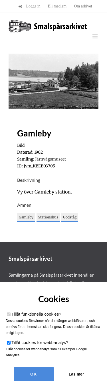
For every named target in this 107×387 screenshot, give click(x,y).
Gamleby (26, 217)
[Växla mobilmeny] (95, 36)
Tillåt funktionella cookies (36, 314)
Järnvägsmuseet (50, 159)
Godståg (69, 217)
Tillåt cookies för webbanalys (39, 342)
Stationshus (48, 217)
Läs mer (76, 374)
